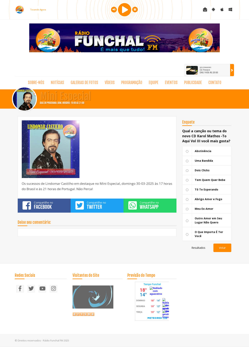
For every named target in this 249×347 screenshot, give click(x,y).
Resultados (198, 248)
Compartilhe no (44, 205)
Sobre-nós (36, 82)
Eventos (171, 82)
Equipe (153, 82)
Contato (214, 82)
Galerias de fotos (84, 82)
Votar (222, 248)
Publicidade (193, 82)
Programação (131, 82)
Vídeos (110, 82)
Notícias (57, 82)
